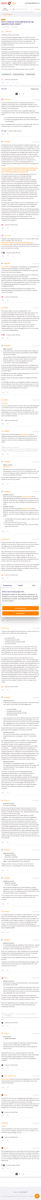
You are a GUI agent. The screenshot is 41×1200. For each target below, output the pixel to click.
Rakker (6, 307)
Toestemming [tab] (7, 585)
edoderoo (7, 539)
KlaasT (6, 1095)
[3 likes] (11, 131)
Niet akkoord (20, 613)
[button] (37, 1196)
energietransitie (30, 74)
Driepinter (7, 142)
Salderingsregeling (18, 74)
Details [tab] (20, 585)
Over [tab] (33, 585)
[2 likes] (10, 253)
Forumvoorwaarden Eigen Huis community (13, 1196)
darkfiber (7, 431)
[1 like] (9, 79)
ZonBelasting (7, 31)
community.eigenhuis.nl (32, 3)
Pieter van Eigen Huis (10, 1076)
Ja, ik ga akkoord (20, 608)
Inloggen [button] (37, 9)
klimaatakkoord (6, 74)
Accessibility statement (33, 1196)
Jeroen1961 (7, 99)
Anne (5, 978)
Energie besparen (7, 14)
